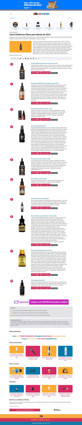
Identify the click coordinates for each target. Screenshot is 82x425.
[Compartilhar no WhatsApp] (18, 58)
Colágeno (24, 339)
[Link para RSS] (44, 419)
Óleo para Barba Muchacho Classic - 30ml (41, 108)
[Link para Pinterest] (32, 419)
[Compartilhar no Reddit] (33, 58)
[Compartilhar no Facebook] (20, 58)
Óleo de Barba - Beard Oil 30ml (39, 178)
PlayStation (47, 336)
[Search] (38, 18)
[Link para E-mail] (42, 419)
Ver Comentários (54, 103)
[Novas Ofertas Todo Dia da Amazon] (41, 5)
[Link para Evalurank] (50, 419)
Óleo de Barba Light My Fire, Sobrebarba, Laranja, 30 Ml (44, 83)
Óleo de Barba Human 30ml (38, 280)
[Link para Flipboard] (46, 419)
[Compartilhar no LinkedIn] (26, 58)
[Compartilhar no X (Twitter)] (23, 58)
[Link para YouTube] (34, 419)
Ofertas (36, 73)
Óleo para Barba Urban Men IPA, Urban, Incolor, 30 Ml (44, 63)
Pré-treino (41, 338)
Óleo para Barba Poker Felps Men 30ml (40, 159)
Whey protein (32, 338)
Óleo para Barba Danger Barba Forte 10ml (41, 250)
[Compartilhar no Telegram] (28, 58)
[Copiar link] (39, 58)
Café (18, 336)
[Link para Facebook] (40, 419)
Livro (14, 336)
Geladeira (38, 336)
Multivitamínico (27, 336)
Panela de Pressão (59, 336)
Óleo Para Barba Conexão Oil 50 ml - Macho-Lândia (44, 216)
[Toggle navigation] (11, 14)
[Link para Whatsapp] (48, 419)
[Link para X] (36, 419)
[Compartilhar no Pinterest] (31, 58)
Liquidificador (51, 338)
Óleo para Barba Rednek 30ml (38, 126)
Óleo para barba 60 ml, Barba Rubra (40, 198)
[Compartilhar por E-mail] (36, 58)
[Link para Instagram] (38, 419)
